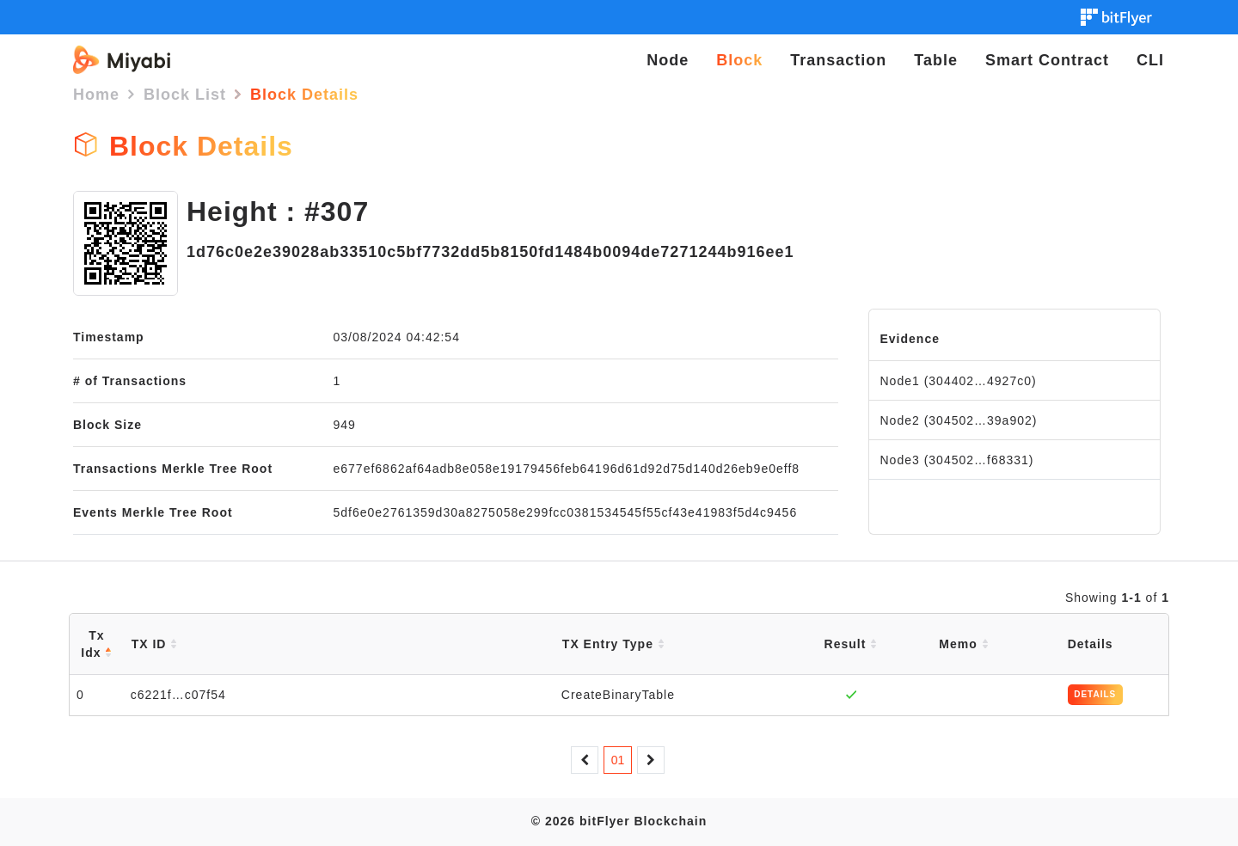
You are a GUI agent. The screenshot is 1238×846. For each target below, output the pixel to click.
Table (936, 60)
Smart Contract (1047, 60)
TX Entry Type (613, 644)
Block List (185, 94)
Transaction (838, 60)
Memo (963, 644)
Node (668, 60)
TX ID (155, 644)
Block (739, 60)
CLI (1150, 60)
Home (96, 94)
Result (851, 644)
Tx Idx (96, 643)
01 (618, 760)
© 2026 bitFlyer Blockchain (619, 821)
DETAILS (1095, 694)
